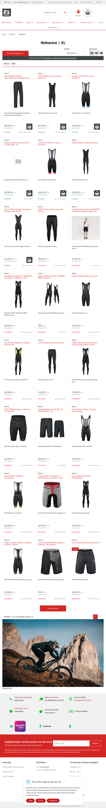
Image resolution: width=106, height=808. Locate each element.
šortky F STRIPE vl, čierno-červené (49, 143)
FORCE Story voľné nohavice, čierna (50, 210)
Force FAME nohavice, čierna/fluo (14, 477)
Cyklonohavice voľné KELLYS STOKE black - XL (50, 410)
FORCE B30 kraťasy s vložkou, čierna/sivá (17, 410)
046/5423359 (38, 2)
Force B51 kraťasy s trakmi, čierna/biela (84, 410)
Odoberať (95, 743)
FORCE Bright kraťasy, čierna (85, 276)
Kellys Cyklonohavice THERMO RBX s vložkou (51, 277)
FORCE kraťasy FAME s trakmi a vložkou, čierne (18, 543)
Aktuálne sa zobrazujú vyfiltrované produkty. (60, 58)
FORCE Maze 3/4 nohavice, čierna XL (49, 77)
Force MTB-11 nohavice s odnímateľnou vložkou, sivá (50, 477)
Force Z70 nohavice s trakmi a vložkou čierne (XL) (17, 210)
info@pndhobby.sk (23, 2)
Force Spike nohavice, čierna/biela (81, 477)
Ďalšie (99, 2)
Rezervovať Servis (87, 2)
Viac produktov (53, 608)
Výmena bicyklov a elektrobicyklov (60, 2)
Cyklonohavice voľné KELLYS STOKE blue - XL (17, 143)
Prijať (30, 801)
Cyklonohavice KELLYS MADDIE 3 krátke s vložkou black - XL (86, 210)
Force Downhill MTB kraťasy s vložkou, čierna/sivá (51, 543)
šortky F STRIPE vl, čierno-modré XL (83, 77)
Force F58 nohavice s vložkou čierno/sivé (17, 343)
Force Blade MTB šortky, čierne (86, 542)
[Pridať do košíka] (29, 127)
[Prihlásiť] (78, 13)
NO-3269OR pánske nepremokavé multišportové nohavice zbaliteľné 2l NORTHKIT (17, 79)
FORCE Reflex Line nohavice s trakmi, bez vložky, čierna (85, 343)
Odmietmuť (53, 801)
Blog (76, 2)
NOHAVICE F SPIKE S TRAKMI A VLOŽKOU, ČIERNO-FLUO (18, 277)
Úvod (9, 2)
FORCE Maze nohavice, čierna (85, 142)
